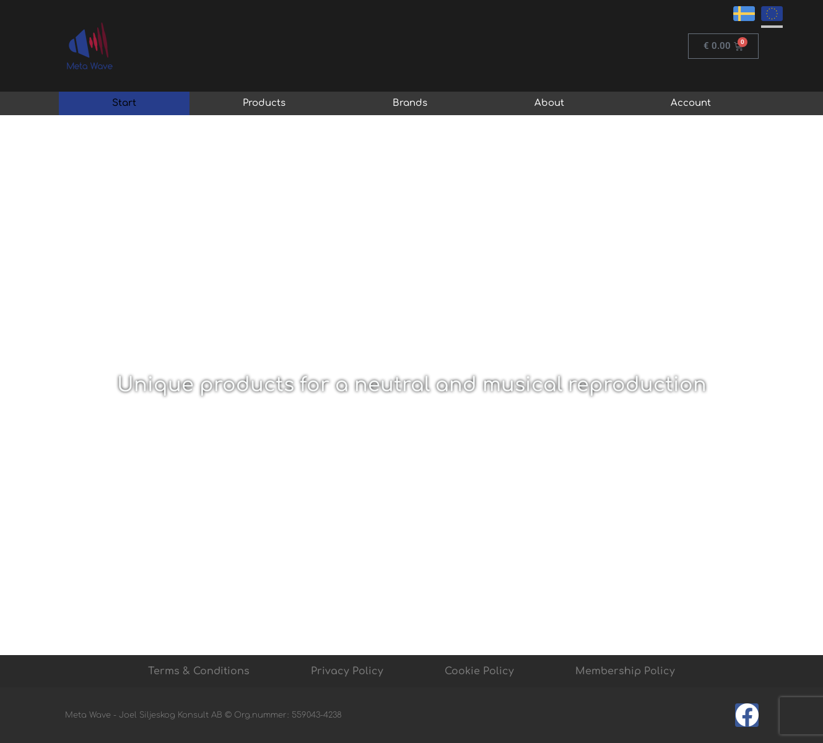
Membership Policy (625, 671)
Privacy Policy (347, 671)
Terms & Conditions (199, 671)
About (549, 103)
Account (691, 103)
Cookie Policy (479, 671)
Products (264, 103)
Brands (410, 103)
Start (124, 103)
